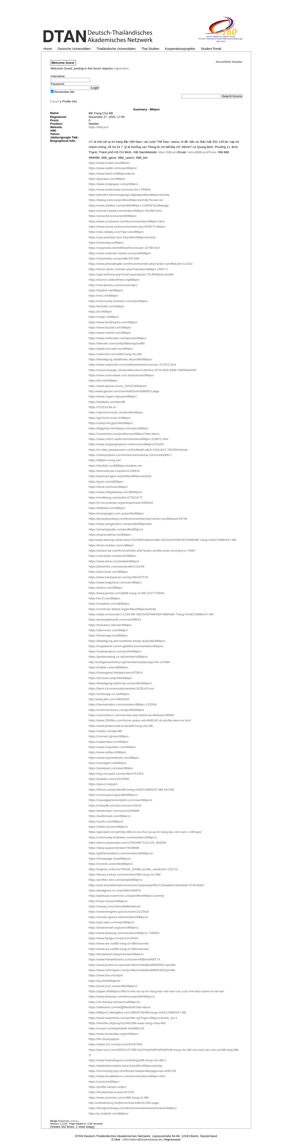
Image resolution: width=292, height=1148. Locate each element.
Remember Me (63, 92)
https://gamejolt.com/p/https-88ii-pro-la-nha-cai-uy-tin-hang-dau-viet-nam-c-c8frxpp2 (145, 832)
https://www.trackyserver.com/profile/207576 (118, 577)
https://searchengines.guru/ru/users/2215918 (119, 911)
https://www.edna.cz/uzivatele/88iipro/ (114, 561)
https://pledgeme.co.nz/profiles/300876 (115, 890)
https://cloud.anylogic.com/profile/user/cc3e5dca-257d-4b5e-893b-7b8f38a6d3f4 (142, 370)
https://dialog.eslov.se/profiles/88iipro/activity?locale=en (126, 200)
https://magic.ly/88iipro (104, 316)
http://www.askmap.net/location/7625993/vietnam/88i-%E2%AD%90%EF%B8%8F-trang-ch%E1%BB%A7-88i (162, 540)
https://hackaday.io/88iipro (106, 242)
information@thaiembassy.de (142, 1139)
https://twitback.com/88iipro (107, 508)
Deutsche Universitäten (74, 49)
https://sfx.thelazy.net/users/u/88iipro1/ (114, 1002)
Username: (58, 76)
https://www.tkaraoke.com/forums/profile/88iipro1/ (122, 996)
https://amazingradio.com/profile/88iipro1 (116, 529)
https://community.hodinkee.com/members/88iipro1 (123, 837)
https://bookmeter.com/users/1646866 (114, 810)
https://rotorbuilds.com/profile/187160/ (114, 258)
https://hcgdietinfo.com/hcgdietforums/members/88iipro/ (126, 646)
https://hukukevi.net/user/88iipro (110, 625)
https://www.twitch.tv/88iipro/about (112, 173)
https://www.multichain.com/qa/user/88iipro (117, 338)
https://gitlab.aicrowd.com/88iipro (111, 348)
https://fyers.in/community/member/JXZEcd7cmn (121, 688)
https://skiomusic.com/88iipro (108, 630)
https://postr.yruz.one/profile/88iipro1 (113, 986)
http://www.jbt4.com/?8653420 (109, 699)
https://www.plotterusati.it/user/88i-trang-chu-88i (121, 726)
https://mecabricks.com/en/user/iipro (113, 285)
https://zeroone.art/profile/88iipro (110, 678)
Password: (58, 84)
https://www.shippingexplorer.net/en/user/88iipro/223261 (126, 444)
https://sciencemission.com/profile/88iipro (116, 710)
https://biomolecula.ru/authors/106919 (114, 471)
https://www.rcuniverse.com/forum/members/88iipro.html (126, 221)
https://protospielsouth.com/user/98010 (115, 619)
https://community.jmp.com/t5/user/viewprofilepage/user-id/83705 (132, 1071)
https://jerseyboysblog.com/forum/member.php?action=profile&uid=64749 (138, 518)
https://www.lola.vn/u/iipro (106, 975)
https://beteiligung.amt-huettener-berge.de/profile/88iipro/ (127, 641)
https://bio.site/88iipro (103, 380)
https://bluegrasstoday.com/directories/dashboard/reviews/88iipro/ (133, 1108)
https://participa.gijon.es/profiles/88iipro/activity (120, 476)
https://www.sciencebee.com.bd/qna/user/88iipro (121, 375)
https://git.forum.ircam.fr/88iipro (110, 418)
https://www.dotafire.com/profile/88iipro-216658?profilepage (129, 205)
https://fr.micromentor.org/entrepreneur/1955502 (121, 502)
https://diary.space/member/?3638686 (114, 848)
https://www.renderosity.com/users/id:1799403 (120, 189)
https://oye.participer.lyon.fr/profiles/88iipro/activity (122, 237)
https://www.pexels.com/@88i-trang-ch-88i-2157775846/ (126, 593)
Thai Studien (150, 49)
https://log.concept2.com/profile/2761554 (116, 773)
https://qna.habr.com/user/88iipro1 (112, 922)
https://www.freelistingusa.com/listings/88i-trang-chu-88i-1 (127, 1060)
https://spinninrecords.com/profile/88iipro (116, 412)
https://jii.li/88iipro (100, 311)
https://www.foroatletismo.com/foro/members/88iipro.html (127, 1076)
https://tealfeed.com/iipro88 (107, 402)
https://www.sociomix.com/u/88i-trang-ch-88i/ (119, 1097)
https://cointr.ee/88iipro (104, 1081)
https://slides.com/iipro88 (105, 731)
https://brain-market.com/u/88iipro (111, 545)
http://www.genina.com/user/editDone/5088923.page (124, 391)
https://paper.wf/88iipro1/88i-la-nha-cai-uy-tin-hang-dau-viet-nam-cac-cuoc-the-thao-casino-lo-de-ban (156, 991)
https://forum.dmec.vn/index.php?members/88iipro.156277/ (128, 269)
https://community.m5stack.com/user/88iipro (118, 301)
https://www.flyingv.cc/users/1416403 (113, 938)
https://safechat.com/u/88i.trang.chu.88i (115, 354)
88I (91, 141)
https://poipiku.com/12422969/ (109, 779)
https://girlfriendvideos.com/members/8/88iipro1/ (121, 853)
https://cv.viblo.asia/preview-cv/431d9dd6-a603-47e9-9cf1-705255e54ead (138, 449)
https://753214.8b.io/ (102, 407)
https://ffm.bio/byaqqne (104, 1039)
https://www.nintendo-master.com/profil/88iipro (120, 253)
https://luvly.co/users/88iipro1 (108, 901)
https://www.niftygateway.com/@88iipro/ (115, 492)
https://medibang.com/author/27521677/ (116, 497)
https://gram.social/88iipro (106, 481)
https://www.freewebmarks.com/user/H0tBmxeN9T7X (124, 959)
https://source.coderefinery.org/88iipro (114, 279)
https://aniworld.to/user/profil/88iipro (113, 216)
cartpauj (74, 1121)
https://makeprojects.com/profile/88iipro (115, 651)
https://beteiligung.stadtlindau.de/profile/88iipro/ (120, 359)
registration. (122, 68)
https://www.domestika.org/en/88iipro (113, 1034)
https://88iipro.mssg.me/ (105, 460)
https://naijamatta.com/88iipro (108, 741)
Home (48, 49)
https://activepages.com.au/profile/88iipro (116, 513)
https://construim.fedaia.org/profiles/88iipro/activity (122, 609)
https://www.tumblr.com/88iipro (109, 163)
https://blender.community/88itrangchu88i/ (117, 343)
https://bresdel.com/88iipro (106, 306)
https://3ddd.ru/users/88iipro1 (108, 826)
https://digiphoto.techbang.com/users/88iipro (119, 428)
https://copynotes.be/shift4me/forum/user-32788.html (124, 247)
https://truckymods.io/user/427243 (111, 1092)
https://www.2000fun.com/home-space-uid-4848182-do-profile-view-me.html (140, 720)
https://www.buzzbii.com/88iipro (110, 327)
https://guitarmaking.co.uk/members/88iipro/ (118, 656)
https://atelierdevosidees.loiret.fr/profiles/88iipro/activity (125, 1065)
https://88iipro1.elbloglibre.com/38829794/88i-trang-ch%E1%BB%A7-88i (137, 1012)
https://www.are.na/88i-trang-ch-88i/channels (119, 943)
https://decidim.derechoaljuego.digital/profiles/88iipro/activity (129, 194)
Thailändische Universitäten (116, 49)
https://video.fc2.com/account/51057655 (116, 1044)
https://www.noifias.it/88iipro (107, 752)
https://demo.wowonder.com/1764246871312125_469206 (127, 842)
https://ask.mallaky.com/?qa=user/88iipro (116, 232)
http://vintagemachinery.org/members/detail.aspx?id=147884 (129, 662)
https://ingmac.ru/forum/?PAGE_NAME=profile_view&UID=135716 (133, 869)
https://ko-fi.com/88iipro (104, 598)
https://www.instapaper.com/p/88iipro (113, 184)
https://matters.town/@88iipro (108, 667)
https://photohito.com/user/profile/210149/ (117, 566)
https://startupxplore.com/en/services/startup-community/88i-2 (130, 455)
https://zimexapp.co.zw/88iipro (109, 694)
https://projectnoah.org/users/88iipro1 (114, 927)
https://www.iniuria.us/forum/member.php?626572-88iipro (127, 226)
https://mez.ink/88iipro (103, 295)
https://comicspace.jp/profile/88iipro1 (113, 795)
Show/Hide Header (229, 62)
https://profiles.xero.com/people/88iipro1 (116, 879)
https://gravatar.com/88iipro (107, 179)
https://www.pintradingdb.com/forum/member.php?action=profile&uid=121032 (141, 263)
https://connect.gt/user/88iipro (109, 736)
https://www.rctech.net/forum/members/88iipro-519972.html (128, 439)
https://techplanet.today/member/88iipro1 (116, 954)
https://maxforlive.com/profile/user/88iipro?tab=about (124, 433)
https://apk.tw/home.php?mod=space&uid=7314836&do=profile (131, 274)
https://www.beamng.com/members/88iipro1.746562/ (124, 933)
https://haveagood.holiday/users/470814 (116, 672)
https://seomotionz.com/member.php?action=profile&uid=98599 (131, 715)
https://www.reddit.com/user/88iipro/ (113, 168)
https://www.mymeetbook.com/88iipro (114, 757)
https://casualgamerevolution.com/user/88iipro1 (120, 800)
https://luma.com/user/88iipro (108, 487)
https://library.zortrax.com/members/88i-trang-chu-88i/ (125, 874)
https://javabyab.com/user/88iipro (111, 768)
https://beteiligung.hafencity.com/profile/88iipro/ (120, 683)
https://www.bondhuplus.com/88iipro (113, 322)
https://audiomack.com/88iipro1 (110, 816)
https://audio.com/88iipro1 (106, 821)
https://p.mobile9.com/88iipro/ (108, 1113)
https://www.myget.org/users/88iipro (113, 396)
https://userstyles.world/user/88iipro (112, 555)
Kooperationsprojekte (180, 49)
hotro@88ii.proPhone (202, 152)
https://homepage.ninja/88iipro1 (110, 858)
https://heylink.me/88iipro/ (106, 290)
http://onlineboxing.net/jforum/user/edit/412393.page (124, 1103)
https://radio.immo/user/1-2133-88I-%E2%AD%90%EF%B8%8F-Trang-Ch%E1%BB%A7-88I (151, 614)
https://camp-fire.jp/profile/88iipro (111, 423)
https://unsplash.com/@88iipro (109, 603)
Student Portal (211, 49)
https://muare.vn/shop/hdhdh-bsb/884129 (116, 1028)
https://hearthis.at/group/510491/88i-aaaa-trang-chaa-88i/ (127, 1023)
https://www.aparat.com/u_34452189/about (117, 386)
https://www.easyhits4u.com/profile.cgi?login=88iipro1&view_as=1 (133, 1018)
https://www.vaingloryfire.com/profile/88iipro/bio (120, 524)
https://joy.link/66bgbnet (104, 981)
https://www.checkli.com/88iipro (110, 332)
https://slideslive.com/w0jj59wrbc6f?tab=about (120, 1007)
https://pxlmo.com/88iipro (106, 587)
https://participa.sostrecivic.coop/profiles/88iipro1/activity (126, 895)
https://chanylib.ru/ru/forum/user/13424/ (115, 805)
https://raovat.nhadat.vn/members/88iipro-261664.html (125, 210)
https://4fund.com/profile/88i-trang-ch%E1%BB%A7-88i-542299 (131, 789)
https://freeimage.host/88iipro (108, 635)
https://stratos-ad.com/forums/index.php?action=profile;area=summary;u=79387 (142, 550)
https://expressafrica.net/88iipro (110, 534)
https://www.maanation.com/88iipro (112, 747)
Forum (54, 101)
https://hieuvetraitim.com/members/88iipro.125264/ (123, 704)
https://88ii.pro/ (99, 127)
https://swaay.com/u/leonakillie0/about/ (115, 906)
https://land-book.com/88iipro (108, 571)
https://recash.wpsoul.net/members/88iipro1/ (119, 917)
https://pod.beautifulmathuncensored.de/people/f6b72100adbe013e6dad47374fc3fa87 (146, 885)
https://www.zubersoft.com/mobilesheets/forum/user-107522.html (132, 364)
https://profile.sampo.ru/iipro (107, 1087)
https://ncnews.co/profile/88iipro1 (111, 863)
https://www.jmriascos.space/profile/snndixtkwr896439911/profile (132, 965)
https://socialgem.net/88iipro (108, 763)
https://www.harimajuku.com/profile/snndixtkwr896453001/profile (132, 970)
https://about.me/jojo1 (103, 784)
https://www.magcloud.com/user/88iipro (115, 582)
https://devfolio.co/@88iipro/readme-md (115, 465)
